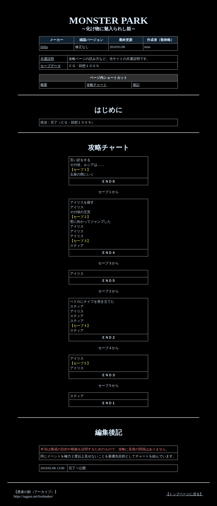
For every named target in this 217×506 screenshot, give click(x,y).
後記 (136, 85)
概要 (43, 85)
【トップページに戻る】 (184, 494)
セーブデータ (50, 66)
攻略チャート (96, 85)
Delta (44, 47)
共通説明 (47, 59)
